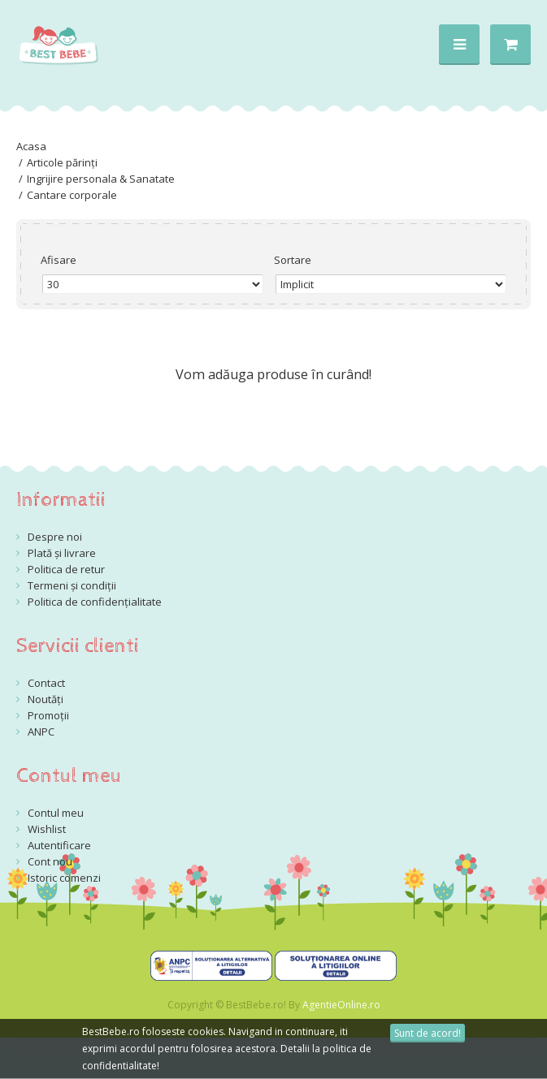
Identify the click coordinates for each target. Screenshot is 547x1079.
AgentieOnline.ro (341, 1005)
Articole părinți (62, 162)
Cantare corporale (72, 195)
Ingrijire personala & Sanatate (101, 178)
